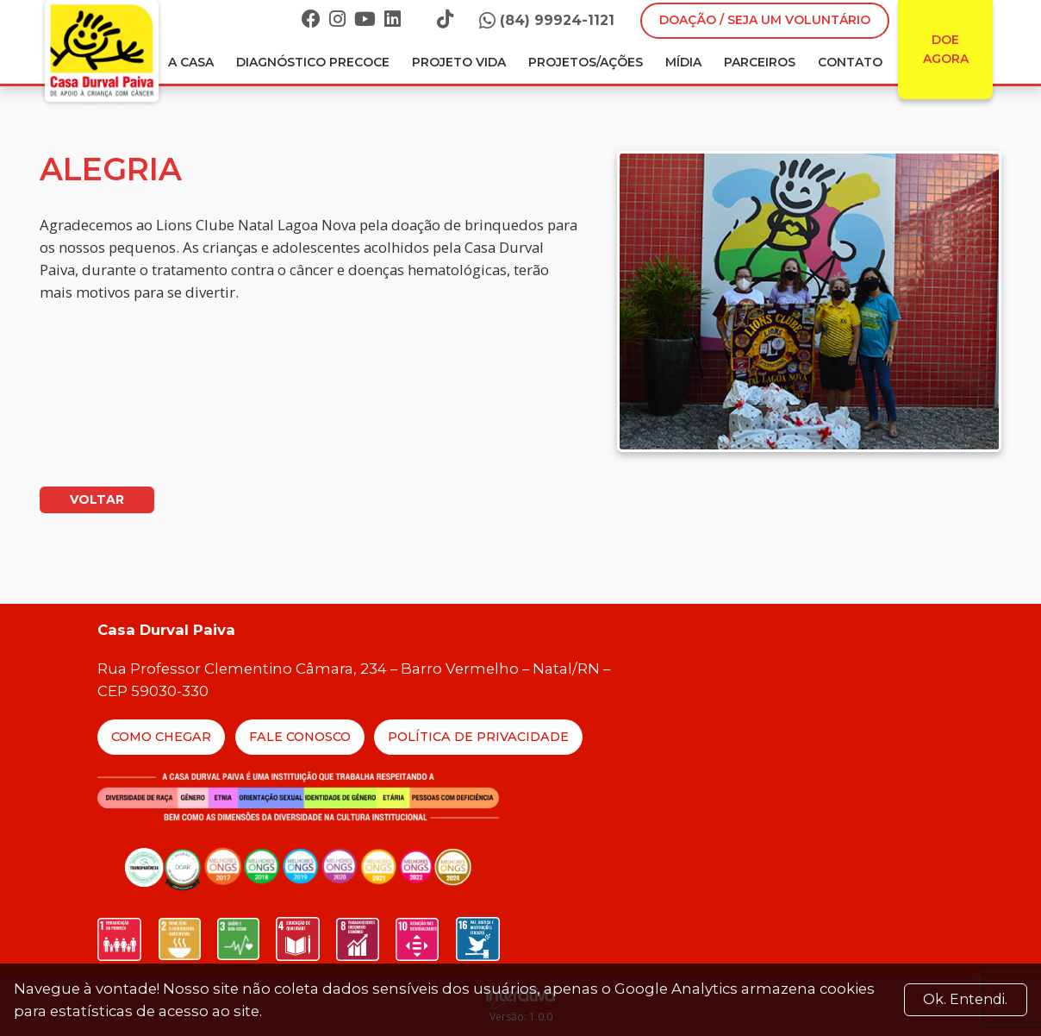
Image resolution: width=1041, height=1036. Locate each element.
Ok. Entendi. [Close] (965, 999)
